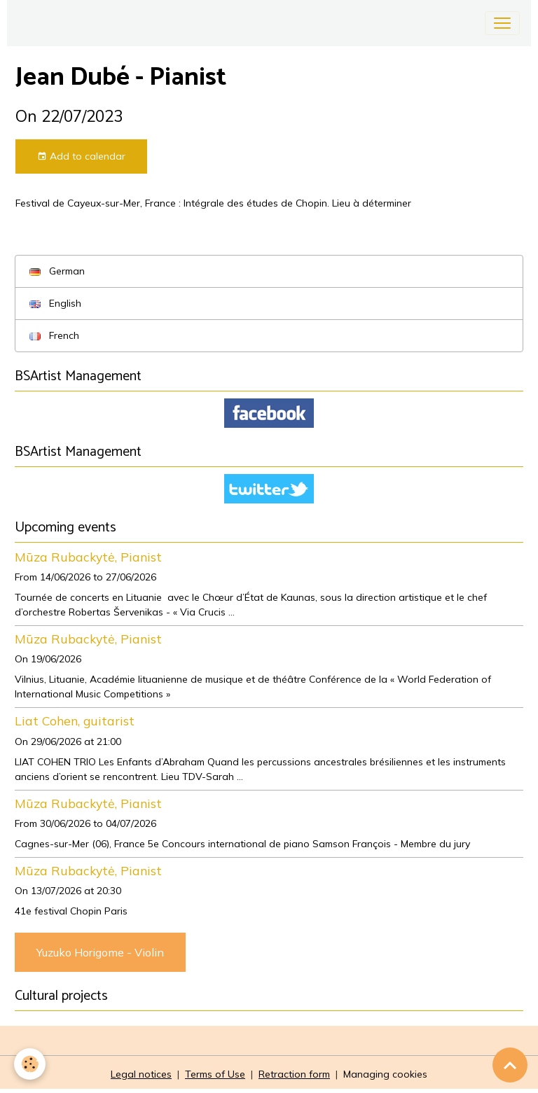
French (54, 335)
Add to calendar (81, 156)
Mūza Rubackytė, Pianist (88, 556)
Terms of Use (215, 1074)
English (55, 303)
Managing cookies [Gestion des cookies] (385, 1074)
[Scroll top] (509, 1064)
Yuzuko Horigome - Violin (100, 952)
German (57, 271)
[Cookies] (30, 1064)
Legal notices (141, 1074)
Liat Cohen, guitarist (74, 720)
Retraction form (294, 1074)
